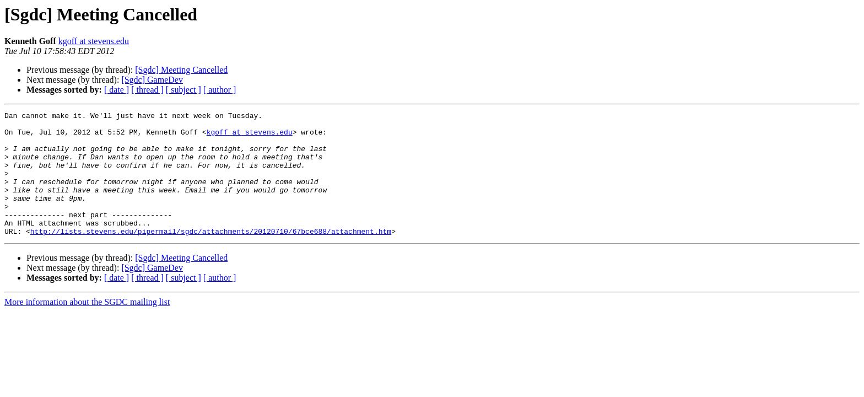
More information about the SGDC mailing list (87, 326)
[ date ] (116, 89)
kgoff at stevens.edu (93, 41)
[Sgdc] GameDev (152, 79)
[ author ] (219, 89)
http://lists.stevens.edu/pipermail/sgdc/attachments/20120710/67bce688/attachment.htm (210, 256)
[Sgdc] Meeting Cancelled (181, 69)
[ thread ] (147, 89)
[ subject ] (183, 89)
